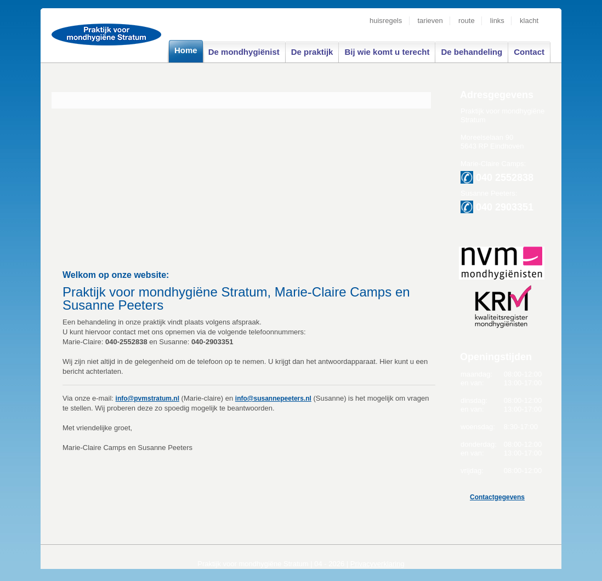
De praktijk (312, 51)
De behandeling (471, 51)
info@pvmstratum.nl (147, 398)
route (466, 20)
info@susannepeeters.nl (273, 398)
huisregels (386, 20)
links (499, 20)
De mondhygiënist (244, 51)
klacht (529, 20)
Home (185, 50)
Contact (529, 51)
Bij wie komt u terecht (386, 51)
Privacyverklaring (377, 564)
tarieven (430, 20)
